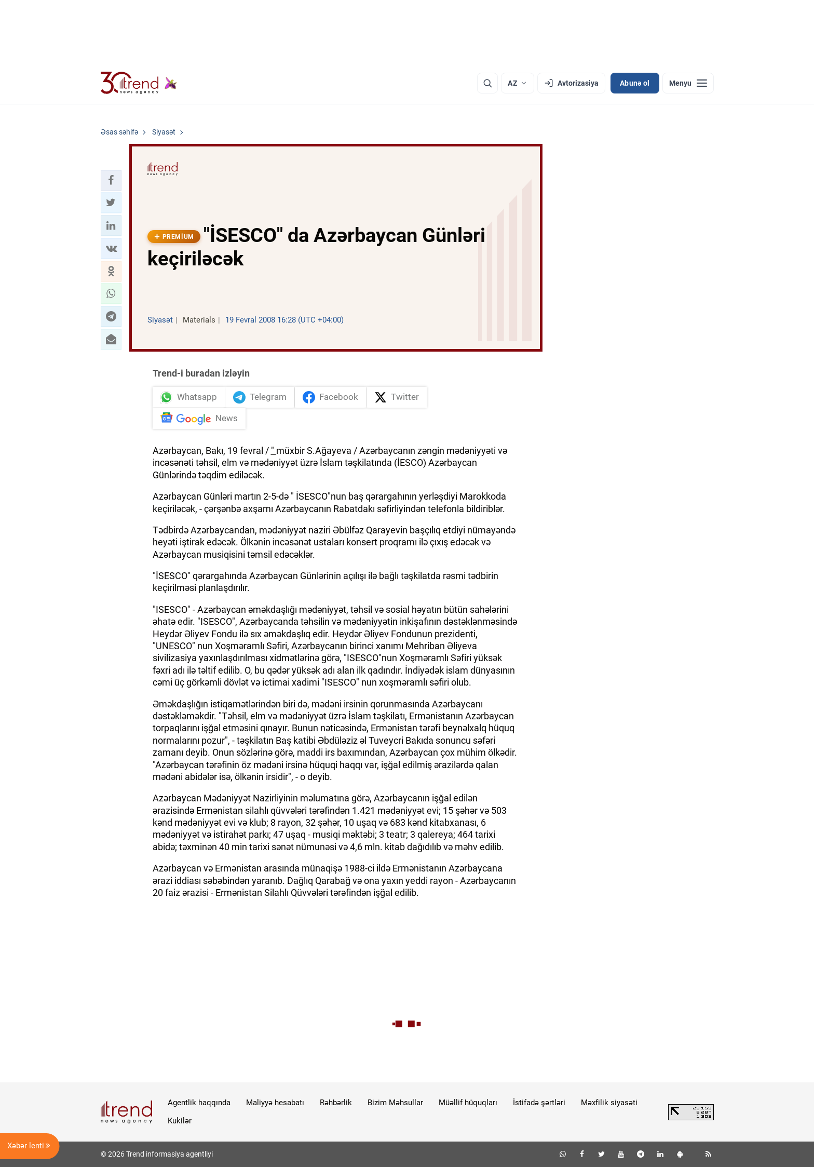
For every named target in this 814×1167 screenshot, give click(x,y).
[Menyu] (688, 83)
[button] (111, 180)
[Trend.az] (139, 83)
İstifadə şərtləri (539, 1102)
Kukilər (180, 1120)
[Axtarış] (487, 83)
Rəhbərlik (336, 1102)
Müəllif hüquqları (468, 1102)
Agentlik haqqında (199, 1102)
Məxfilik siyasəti (609, 1102)
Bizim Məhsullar (395, 1102)
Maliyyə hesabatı (275, 1102)
